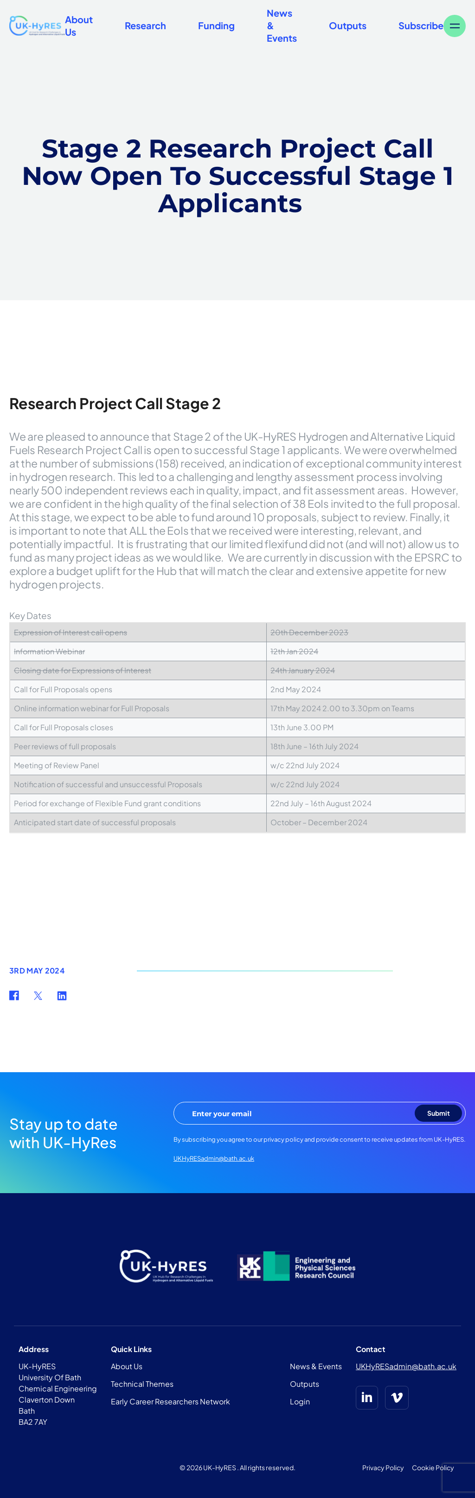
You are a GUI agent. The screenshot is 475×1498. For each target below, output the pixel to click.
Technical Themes (142, 1384)
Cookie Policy (433, 1467)
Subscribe (420, 25)
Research (145, 25)
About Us (126, 1366)
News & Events (316, 1366)
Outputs (347, 25)
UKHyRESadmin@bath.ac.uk (213, 1158)
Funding (216, 25)
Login (300, 1401)
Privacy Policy (383, 1467)
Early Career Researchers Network (170, 1401)
